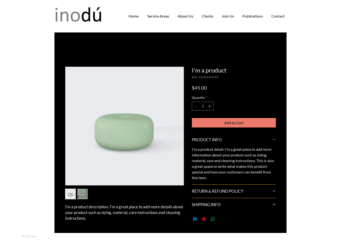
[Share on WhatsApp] (213, 219)
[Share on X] (222, 219)
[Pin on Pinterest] (204, 219)
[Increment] (210, 106)
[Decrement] (195, 106)
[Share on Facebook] (195, 219)
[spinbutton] (202, 106)
